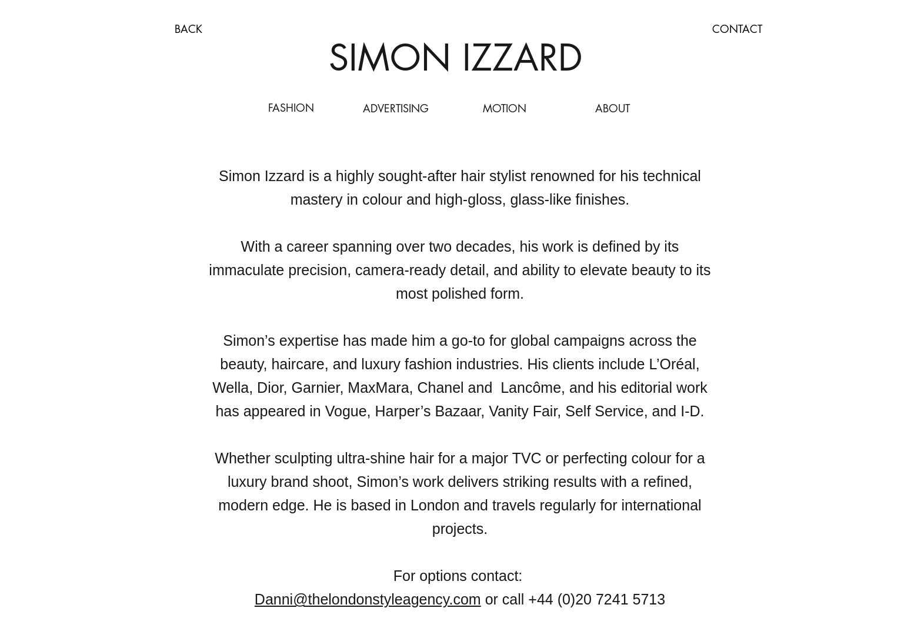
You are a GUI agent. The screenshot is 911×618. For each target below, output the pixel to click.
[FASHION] (291, 108)
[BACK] (188, 29)
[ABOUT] (612, 108)
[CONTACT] (737, 29)
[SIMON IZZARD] (456, 58)
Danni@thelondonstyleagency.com (368, 599)
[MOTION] (504, 109)
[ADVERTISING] (396, 109)
